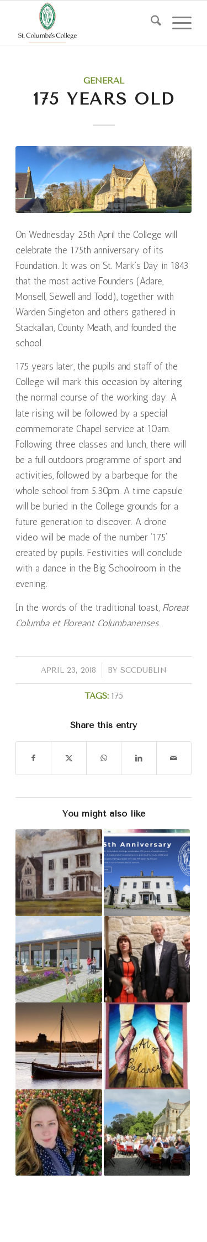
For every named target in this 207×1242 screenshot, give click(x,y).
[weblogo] (85, 23)
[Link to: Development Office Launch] (147, 872)
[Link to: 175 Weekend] (147, 1132)
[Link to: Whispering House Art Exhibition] (147, 1045)
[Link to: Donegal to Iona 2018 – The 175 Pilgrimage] (58, 1045)
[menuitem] (150, 23)
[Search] (150, 23)
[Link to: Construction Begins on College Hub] (58, 959)
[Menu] (176, 23)
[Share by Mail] (174, 758)
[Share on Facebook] (33, 758)
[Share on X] (68, 758)
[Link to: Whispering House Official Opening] (147, 959)
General (103, 81)
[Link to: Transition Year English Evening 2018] (58, 1132)
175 (117, 696)
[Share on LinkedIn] (138, 758)
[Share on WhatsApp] (104, 758)
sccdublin (143, 670)
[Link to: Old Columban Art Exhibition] (58, 872)
